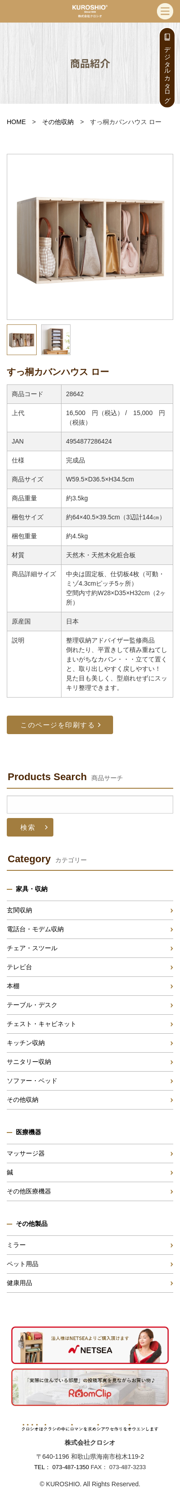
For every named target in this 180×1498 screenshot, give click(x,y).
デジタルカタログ (167, 71)
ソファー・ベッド (32, 1080)
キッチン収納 (26, 1042)
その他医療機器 (29, 1191)
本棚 (13, 985)
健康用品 (19, 1282)
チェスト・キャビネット (41, 1023)
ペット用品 (22, 1263)
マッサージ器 (26, 1153)
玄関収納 (19, 910)
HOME (16, 121)
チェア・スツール (32, 948)
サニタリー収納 (29, 1061)
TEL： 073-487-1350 (61, 1467)
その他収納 (58, 121)
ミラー (16, 1244)
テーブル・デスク (32, 1004)
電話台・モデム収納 (35, 929)
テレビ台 (19, 967)
